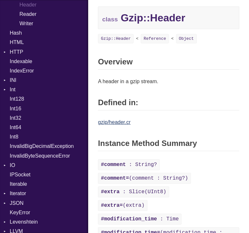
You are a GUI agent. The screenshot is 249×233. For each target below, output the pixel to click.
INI (13, 80)
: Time (140, 219)
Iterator (18, 193)
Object (186, 38)
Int (13, 89)
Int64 (15, 127)
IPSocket (20, 174)
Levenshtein (24, 222)
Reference (155, 38)
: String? (129, 165)
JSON (17, 203)
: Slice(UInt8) (133, 192)
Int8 (14, 136)
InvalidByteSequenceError (40, 156)
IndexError (22, 70)
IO (12, 165)
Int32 (15, 118)
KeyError (20, 212)
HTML (17, 42)
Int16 (15, 108)
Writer (26, 23)
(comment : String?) (144, 178)
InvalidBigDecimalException (42, 146)
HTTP (16, 52)
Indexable (21, 61)
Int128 (17, 99)
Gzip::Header (116, 38)
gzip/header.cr (114, 122)
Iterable (18, 184)
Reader (27, 14)
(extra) (122, 205)
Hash (16, 33)
